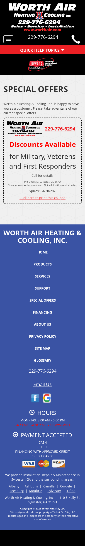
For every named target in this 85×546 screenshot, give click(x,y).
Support (42, 288)
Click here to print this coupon (42, 198)
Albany (14, 486)
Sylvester (54, 491)
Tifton (71, 491)
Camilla (49, 486)
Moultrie (35, 491)
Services (42, 276)
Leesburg (17, 491)
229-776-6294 (60, 128)
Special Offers (42, 300)
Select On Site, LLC (53, 508)
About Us (42, 324)
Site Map (42, 348)
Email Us (42, 384)
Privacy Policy (42, 336)
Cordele (66, 486)
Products (43, 264)
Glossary (42, 360)
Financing (42, 312)
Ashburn (31, 486)
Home (42, 252)
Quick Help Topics (42, 50)
